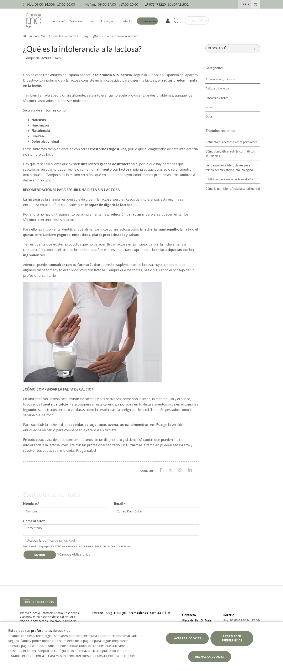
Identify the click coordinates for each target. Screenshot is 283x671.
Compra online (197, 20)
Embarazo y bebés (216, 97)
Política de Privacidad (86, 546)
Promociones (147, 21)
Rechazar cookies (209, 657)
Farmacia (58, 21)
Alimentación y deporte (220, 79)
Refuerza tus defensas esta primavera (231, 142)
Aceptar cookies (187, 638)
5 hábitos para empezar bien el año (229, 179)
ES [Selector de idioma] (244, 4)
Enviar (39, 555)
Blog (91, 21)
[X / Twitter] (170, 470)
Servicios (76, 21)
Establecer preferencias (231, 638)
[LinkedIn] (190, 470)
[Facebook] (160, 470)
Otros (208, 116)
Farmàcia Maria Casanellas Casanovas (53, 36)
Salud (209, 107)
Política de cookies (122, 656)
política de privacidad (58, 540)
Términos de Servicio (121, 546)
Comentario (34, 521)
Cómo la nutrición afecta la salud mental (232, 188)
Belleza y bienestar (217, 88)
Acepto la (49, 540)
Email (119, 503)
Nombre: (31, 503)
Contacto (126, 21)
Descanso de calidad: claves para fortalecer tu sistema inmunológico (229, 167)
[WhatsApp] (180, 470)
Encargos (107, 21)
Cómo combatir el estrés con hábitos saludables (230, 153)
